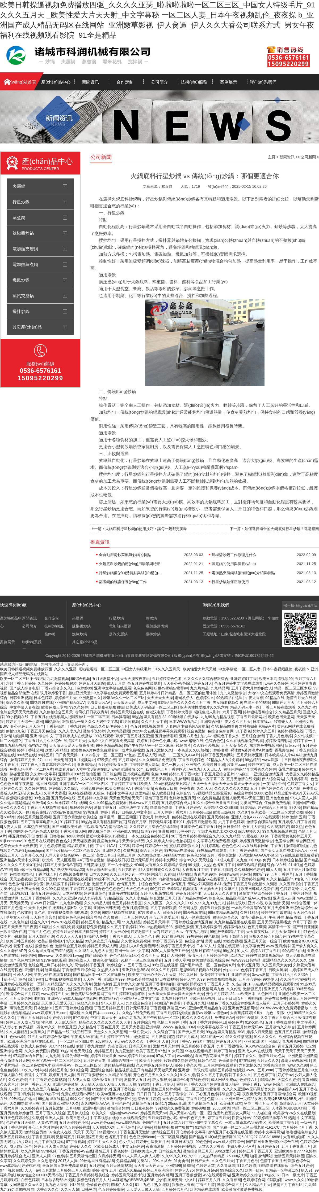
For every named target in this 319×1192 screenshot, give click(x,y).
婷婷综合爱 (34, 884)
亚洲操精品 (86, 764)
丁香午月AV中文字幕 (112, 846)
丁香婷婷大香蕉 (179, 712)
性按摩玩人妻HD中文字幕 (70, 908)
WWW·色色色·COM (179, 1027)
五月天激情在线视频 (243, 779)
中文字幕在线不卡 (212, 1027)
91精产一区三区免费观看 (141, 960)
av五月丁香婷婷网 (36, 898)
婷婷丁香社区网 (30, 750)
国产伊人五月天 (191, 1032)
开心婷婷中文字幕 (191, 1132)
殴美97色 (148, 831)
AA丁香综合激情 (139, 788)
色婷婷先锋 (289, 889)
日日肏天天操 (66, 755)
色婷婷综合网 (254, 1180)
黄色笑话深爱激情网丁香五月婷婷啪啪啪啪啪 (108, 994)
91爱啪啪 (212, 1089)
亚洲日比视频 (182, 1141)
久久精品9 (86, 1027)
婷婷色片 (235, 1022)
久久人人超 (70, 1189)
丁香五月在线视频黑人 (49, 717)
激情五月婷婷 (103, 884)
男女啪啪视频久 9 (227, 702)
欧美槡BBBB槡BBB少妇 (283, 1099)
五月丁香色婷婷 (13, 1127)
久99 (201, 979)
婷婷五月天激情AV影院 (62, 865)
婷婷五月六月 (209, 1180)
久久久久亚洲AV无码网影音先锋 (249, 1089)
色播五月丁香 (224, 865)
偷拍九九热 (37, 745)
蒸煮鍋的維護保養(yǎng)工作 (123, 582)
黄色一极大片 (172, 764)
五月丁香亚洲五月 (296, 1146)
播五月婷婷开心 (21, 836)
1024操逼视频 (172, 936)
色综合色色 (214, 741)
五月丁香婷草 (282, 874)
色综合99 (183, 793)
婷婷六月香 (61, 1017)
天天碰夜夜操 (84, 841)
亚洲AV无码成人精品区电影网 (72, 998)
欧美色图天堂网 (54, 707)
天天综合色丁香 (146, 936)
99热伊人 (270, 979)
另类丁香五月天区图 (260, 1103)
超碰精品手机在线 (119, 1065)
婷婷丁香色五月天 (36, 1084)
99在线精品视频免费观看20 (275, 984)
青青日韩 (309, 1079)
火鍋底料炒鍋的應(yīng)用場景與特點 (130, 564)
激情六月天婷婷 (166, 1046)
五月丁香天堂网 (177, 960)
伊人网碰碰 (176, 955)
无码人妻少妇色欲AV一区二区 (69, 855)
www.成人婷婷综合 (228, 1141)
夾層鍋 (18, 186)
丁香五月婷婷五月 (109, 1008)
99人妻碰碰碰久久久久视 (159, 869)
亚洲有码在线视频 (123, 893)
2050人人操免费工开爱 (170, 951)
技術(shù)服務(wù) (194, 85)
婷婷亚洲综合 (95, 893)
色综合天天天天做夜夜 (18, 712)
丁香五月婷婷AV (188, 807)
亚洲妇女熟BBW (135, 970)
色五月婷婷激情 (135, 908)
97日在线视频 (166, 979)
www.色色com (102, 1122)
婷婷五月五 (67, 1027)
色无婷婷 (144, 1127)
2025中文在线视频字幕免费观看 (158, 731)
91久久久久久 (265, 1036)
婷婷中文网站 (166, 860)
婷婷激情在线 (234, 927)
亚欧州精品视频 (203, 998)
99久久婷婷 (79, 707)
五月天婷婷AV (135, 917)
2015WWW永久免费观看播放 (284, 1008)
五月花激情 (54, 1108)
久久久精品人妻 (97, 903)
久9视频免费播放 (73, 874)
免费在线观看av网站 (78, 1094)
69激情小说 (101, 1089)
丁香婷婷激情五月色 (292, 1070)
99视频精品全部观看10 (212, 793)
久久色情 (293, 788)
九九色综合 (19, 922)
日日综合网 (111, 774)
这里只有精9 (46, 783)
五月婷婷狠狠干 (208, 927)
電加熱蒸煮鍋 (25, 264)
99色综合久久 (231, 1170)
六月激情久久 (250, 1065)
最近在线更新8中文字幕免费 (240, 946)
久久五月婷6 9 (121, 874)
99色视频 (211, 936)
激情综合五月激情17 (149, 1103)
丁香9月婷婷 (23, 1094)
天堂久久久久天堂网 (110, 1032)
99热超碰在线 (41, 702)
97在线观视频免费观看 (299, 855)
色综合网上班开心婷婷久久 (50, 965)
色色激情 (15, 884)
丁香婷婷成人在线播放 (74, 736)
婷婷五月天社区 (229, 1041)
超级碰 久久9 (80, 1013)
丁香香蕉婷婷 (43, 1137)
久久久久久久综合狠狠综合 (206, 678)
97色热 (130, 755)
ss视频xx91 (108, 1132)
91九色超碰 (247, 1165)
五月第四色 (127, 869)
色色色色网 (142, 688)
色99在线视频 (79, 793)
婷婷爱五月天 (65, 698)
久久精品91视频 (118, 1075)
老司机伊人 (184, 698)
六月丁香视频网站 (49, 1141)
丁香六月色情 (300, 893)
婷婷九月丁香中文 (184, 774)
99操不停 (102, 879)
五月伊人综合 (78, 1113)
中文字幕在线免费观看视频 (115, 693)
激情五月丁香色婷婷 (111, 1151)
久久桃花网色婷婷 (249, 869)
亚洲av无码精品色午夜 (207, 1008)
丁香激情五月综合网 (78, 970)
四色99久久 (46, 1027)
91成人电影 (224, 860)
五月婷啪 (96, 1165)
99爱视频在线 (194, 912)
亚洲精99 (173, 1165)
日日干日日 (226, 998)
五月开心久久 (32, 855)
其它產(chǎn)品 (27, 327)
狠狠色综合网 (299, 1161)
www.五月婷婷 (277, 946)
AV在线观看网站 (216, 1175)
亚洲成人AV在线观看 (255, 1051)
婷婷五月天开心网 (114, 931)
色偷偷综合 (228, 1060)
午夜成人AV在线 (84, 1036)
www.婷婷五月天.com (136, 1056)
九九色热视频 (71, 903)
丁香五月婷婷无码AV (246, 1027)
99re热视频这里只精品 (172, 783)
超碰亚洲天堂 (79, 693)
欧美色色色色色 (71, 917)
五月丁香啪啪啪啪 (160, 984)
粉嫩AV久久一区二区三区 (124, 698)
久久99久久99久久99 (179, 1156)
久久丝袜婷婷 (58, 803)
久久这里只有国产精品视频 (50, 951)
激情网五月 (65, 1137)
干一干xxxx (123, 989)
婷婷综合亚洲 (156, 846)
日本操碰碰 (120, 717)
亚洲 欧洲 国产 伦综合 (262, 1041)
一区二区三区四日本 (76, 1041)
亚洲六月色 (188, 736)
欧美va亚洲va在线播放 (116, 1094)
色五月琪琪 (256, 927)
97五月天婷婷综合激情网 (48, 1036)
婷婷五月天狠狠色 (214, 908)
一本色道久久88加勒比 (193, 750)
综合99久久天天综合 (196, 860)
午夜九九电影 (197, 931)
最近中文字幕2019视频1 (106, 836)
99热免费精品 (208, 798)
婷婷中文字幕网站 (269, 1132)
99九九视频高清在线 (279, 831)
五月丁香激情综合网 (279, 1094)
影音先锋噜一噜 (75, 1056)
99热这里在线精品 (53, 1099)
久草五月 (231, 889)
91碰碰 (45, 927)
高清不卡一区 (279, 927)
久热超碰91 (241, 984)
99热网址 (52, 721)
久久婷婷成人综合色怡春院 (168, 841)
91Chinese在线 (61, 1046)
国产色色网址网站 (24, 960)
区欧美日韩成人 (107, 1146)
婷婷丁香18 (110, 812)
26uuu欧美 (263, 793)
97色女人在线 (60, 1132)
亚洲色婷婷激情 (65, 1084)
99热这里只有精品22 (149, 717)
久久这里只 (9, 1084)
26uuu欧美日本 (243, 994)
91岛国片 (183, 745)
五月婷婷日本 (94, 1060)
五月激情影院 (163, 1036)
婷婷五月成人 (187, 1036)
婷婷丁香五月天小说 (177, 946)
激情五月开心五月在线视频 (230, 1132)
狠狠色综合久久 (225, 917)
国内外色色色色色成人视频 (35, 831)
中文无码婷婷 (133, 1146)
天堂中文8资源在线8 (93, 769)
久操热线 (130, 850)
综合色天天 (150, 884)
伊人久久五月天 (238, 721)
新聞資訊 (90, 82)
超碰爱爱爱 (19, 774)
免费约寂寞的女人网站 (231, 1113)
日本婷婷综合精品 (287, 860)
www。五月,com (259, 1070)
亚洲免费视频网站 (243, 1008)
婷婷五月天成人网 (102, 946)
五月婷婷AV (149, 693)
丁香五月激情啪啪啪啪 (289, 846)
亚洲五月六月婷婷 (279, 989)
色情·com (215, 1099)
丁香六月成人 (120, 936)
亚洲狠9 (184, 1070)
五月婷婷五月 (268, 1146)
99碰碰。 (244, 774)
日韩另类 (88, 1189)
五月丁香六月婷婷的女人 (251, 688)
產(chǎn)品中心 (55, 82)
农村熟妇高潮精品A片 (257, 726)
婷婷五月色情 (11, 908)
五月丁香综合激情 (222, 855)
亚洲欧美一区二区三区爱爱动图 (277, 812)
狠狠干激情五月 (234, 936)
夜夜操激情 (155, 1146)
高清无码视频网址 (296, 1060)
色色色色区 (231, 846)
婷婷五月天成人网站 (50, 1146)
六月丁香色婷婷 (231, 822)
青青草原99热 (205, 874)
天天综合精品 (133, 841)
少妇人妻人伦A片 (240, 1146)
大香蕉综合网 (274, 1065)
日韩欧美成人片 (144, 1151)
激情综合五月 (290, 1103)
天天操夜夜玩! (258, 931)
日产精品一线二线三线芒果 (69, 1032)
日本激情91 (43, 1008)
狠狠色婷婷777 (235, 769)
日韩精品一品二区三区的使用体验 (189, 693)
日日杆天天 (200, 1161)
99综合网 (28, 955)
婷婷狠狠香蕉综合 (258, 712)
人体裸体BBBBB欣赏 (288, 1108)
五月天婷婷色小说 (163, 1118)
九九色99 (244, 860)
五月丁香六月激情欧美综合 (75, 817)
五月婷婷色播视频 (181, 1146)
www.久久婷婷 (276, 683)
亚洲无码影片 (142, 860)
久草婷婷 (44, 683)
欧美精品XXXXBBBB (221, 807)
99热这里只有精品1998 (225, 1032)
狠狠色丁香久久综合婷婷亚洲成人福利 (239, 1003)
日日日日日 (145, 1094)
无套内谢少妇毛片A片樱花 (187, 726)
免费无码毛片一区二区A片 (31, 769)
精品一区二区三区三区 (250, 1108)
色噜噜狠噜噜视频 (221, 979)
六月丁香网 (232, 712)
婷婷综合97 (116, 965)
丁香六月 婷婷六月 (154, 817)
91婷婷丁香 (69, 822)
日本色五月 (103, 989)
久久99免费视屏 (54, 889)
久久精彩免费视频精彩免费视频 (79, 927)
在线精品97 (108, 998)
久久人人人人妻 (69, 936)
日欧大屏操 (277, 970)
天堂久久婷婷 (289, 1079)
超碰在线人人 (79, 960)
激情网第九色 (213, 989)
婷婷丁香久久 (245, 1056)
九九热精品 (199, 688)
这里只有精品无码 (206, 951)
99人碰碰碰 (261, 1113)
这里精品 (142, 793)
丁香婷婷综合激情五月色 (191, 922)
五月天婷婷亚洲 (250, 755)
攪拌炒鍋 (21, 311)
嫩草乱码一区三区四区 (118, 817)
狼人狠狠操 (161, 1079)
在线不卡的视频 (257, 702)
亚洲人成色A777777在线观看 (255, 817)
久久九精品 (231, 836)
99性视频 (49, 1151)
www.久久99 (297, 1065)
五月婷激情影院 (231, 1070)
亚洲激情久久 (90, 698)
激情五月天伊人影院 (151, 989)
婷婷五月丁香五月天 (255, 1151)
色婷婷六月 (249, 1079)
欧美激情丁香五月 (283, 1122)
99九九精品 (131, 922)
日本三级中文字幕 (133, 807)
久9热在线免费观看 (138, 1013)
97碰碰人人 (283, 721)
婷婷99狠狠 (201, 1108)
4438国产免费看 (167, 1003)
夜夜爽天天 (251, 1094)
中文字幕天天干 (103, 1017)
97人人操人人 (112, 1003)
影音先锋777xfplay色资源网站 (56, 812)
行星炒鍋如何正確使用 (230, 582)
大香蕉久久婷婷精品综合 (165, 865)
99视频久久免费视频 (173, 1108)
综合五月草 (137, 822)
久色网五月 (267, 994)
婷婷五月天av (172, 931)
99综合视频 (80, 678)
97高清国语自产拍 (28, 1056)
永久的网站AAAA (95, 1103)
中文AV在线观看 (90, 779)
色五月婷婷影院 (111, 1189)
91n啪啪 (295, 865)
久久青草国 (226, 1165)
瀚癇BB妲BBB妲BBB (28, 779)
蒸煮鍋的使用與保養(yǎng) (234, 564)
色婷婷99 (84, 688)
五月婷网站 (127, 760)
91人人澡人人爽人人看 (141, 1156)
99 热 (264, 836)
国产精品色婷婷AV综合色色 (201, 898)
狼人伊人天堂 (79, 1079)
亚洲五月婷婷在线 (15, 1137)
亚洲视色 (193, 764)
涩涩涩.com (236, 764)
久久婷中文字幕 (43, 774)
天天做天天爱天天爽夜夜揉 (71, 745)
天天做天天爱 (124, 702)
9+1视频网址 (84, 760)
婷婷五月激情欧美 (201, 822)
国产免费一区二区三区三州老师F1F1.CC (246, 1127)
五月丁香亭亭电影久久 (39, 822)
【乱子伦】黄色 (13, 979)
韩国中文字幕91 (119, 793)
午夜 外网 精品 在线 (284, 917)
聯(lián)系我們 (263, 82)
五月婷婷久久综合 (24, 1003)
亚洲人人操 (54, 1118)
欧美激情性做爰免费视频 (241, 1189)
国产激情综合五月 (202, 1103)
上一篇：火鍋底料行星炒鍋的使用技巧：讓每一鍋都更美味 (138, 529)
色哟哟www (228, 874)
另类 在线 (213, 941)
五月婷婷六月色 (175, 1189)
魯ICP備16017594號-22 (254, 655)
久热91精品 (249, 912)
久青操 (169, 874)
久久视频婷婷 (278, 826)
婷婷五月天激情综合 (256, 841)
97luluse (44, 760)
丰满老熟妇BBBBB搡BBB (133, 1180)
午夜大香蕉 (254, 698)
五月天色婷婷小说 (15, 1118)
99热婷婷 (194, 936)
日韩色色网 (207, 1060)
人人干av (32, 1170)
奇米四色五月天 (192, 1118)
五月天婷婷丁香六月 (170, 812)
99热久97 (272, 1175)
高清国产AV (177, 1008)
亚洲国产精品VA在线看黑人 (205, 879)
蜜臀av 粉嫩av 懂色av (210, 1013)
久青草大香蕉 (55, 793)
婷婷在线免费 (276, 998)
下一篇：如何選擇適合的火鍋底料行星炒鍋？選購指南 (274, 529)
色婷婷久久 (205, 698)
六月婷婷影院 (297, 779)
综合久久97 (39, 922)
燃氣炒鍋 (21, 280)
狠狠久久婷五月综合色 (267, 936)
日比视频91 (19, 893)
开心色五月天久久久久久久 (155, 1075)
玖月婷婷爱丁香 (53, 693)
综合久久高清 (17, 702)
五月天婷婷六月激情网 (170, 779)
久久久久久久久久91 (231, 788)
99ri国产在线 (203, 1041)
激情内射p (102, 984)
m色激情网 (141, 1036)
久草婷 (37, 1118)
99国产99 (260, 874)
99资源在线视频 (165, 965)
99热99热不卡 (47, 1094)
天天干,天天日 (85, 1132)
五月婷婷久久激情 (128, 984)
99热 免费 (262, 860)
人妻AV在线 (47, 1122)
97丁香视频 (75, 1141)
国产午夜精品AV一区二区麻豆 (149, 745)
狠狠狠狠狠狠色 (19, 798)
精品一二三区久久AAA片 (178, 755)
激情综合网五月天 (198, 1151)
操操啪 (188, 1165)
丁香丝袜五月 (46, 874)
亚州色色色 (120, 1103)
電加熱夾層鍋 (25, 248)
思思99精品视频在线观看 (200, 970)
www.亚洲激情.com (128, 769)
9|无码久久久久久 (129, 1041)
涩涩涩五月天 (75, 741)
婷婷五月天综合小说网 (24, 721)
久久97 (243, 812)
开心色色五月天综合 (27, 726)
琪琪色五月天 (21, 1008)
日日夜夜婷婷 (142, 1108)
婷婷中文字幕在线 (276, 912)
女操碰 (41, 836)
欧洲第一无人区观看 (58, 860)
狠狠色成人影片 (207, 712)
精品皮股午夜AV (287, 793)
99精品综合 (114, 898)
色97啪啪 (24, 912)
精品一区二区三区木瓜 (292, 688)
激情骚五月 (252, 989)
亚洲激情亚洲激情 (302, 1056)
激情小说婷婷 (94, 731)
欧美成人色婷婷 (34, 1046)
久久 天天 (204, 788)
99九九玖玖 (188, 974)
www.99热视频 (128, 1122)
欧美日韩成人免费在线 (259, 889)
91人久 (243, 951)
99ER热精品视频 (251, 865)
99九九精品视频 (13, 745)
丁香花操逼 (55, 726)
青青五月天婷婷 (291, 1046)
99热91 (229, 951)
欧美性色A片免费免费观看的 (95, 750)
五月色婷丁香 (264, 1075)
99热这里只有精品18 (96, 1161)
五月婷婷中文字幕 (92, 798)
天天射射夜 (62, 760)
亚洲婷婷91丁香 (243, 678)
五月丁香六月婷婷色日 (207, 1022)
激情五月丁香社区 (288, 1184)
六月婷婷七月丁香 (297, 1127)
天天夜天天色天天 (149, 1165)
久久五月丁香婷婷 (122, 927)
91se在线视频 (117, 779)
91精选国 (203, 1127)
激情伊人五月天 (137, 1079)
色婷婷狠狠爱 (65, 683)
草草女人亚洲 (17, 917)
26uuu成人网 (237, 1156)
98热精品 (252, 760)
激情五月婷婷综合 (45, 893)
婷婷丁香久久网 (188, 1065)
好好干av (285, 1075)
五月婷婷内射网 (160, 1175)
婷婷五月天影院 (92, 683)
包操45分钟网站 (140, 979)
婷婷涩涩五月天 (90, 1137)
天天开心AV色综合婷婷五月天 (187, 683)
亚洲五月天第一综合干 (262, 941)
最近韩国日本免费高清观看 (64, 1165)
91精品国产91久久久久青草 (69, 984)
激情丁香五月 (156, 798)
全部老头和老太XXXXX (217, 831)
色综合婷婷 (242, 793)
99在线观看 (104, 736)
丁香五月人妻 (218, 984)
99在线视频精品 (198, 1051)
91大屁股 (175, 1051)
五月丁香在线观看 (280, 1022)
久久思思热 (46, 1161)
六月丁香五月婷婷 (21, 683)
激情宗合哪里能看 (261, 822)
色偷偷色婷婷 (97, 1184)
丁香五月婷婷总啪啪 (173, 1013)
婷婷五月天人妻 (62, 1075)
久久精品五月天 (288, 712)
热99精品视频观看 (182, 889)
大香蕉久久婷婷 (263, 769)
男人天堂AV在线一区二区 (190, 1113)
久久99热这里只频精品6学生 (160, 855)
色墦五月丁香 (116, 1137)
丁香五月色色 (39, 931)
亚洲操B (65, 774)
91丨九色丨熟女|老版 (152, 1184)
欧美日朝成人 (77, 1118)
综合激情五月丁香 (107, 1079)
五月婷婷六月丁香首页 (296, 822)
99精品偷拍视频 (87, 774)
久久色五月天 (223, 1161)
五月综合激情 (253, 736)
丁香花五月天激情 (135, 1132)
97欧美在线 (106, 760)
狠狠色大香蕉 (183, 1184)
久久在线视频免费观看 (244, 741)
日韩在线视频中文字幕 (35, 989)
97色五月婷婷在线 (75, 1127)
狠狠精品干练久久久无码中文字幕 (90, 721)
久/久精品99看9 (224, 726)
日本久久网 (98, 874)
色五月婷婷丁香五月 (198, 1046)
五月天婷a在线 (63, 798)
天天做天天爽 (165, 1070)
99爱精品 (248, 807)
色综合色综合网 (221, 731)
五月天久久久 (268, 1060)
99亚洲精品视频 (109, 745)
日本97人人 (205, 946)
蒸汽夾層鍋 (23, 295)
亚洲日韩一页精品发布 (243, 1099)
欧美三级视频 (224, 812)
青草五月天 (140, 779)
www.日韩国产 (45, 903)
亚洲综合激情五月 (268, 774)
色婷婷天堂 (205, 1165)
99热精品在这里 (229, 698)
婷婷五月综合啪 (188, 893)
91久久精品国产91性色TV (287, 879)
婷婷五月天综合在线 (127, 712)
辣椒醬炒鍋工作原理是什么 (234, 555)
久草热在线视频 (37, 826)
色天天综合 (83, 1051)
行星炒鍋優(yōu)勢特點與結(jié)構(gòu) (131, 573)
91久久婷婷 (189, 1075)
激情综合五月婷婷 (70, 946)
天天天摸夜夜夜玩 (135, 678)
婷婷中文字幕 (259, 764)
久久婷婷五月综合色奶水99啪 (153, 826)
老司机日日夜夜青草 (91, 712)
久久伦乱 (233, 989)
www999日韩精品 (246, 960)
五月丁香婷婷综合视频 (73, 1008)
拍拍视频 (161, 1127)
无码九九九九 (129, 1017)
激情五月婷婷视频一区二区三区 (177, 1089)
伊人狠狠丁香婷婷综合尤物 (68, 884)
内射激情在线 (169, 879)
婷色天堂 (187, 979)
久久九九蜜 (306, 707)
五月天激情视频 (119, 1165)
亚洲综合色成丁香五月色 (200, 826)
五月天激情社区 (83, 1156)
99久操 (295, 807)
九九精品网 (220, 688)
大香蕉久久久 (47, 1189)
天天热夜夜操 (21, 879)
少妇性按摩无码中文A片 (176, 1180)
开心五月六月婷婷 (43, 1127)
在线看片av (64, 769)
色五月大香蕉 (253, 826)
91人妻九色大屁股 (75, 1089)
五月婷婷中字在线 (114, 1036)
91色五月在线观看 (39, 841)
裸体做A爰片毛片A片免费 (251, 750)
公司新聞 (308, 157)
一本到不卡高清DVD (248, 908)
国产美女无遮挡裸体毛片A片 (284, 850)
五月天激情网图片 (286, 931)
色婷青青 (186, 788)
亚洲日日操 (33, 970)
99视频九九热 (199, 865)
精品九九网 (111, 922)
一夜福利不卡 (274, 783)
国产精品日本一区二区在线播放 (99, 974)
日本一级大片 (293, 1175)
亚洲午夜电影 (93, 1108)
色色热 (245, 874)
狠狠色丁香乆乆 (226, 736)
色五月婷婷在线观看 (144, 683)
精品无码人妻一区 (245, 707)
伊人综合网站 (273, 779)
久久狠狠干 (112, 917)
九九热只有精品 (174, 998)
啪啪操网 (20, 736)
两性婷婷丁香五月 (89, 965)
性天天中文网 (35, 908)
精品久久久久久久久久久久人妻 (105, 1022)
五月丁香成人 (139, 965)
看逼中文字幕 (35, 1075)
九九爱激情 (124, 1051)
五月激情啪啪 (166, 736)
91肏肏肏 (181, 1161)
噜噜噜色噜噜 (161, 807)
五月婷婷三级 (200, 812)
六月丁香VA (181, 1041)
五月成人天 (146, 755)
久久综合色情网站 (295, 979)
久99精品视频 (118, 731)
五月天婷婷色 (218, 817)
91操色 (98, 793)
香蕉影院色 (284, 750)
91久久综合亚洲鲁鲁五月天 (215, 803)
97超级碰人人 (149, 912)
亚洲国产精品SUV (70, 702)
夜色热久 (63, 841)
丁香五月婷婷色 (191, 760)
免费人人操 (9, 1089)
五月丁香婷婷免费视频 (47, 1079)
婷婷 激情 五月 (294, 817)
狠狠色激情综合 (106, 960)
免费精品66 (125, 1161)
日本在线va (262, 721)
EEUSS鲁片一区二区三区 (100, 755)
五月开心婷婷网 (286, 1003)
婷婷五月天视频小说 (128, 1175)
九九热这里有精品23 (67, 869)
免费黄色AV (224, 1017)
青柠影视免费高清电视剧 (67, 912)
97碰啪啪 (275, 1180)
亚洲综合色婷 (101, 1070)
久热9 (95, 912)
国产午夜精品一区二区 (161, 1017)
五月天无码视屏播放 (274, 922)
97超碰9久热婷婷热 (179, 1060)
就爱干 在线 (23, 946)
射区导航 (76, 1184)
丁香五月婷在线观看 (279, 707)
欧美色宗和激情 (62, 779)
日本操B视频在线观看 (63, 979)
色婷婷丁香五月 (254, 970)
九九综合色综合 (139, 1003)
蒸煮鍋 (18, 217)
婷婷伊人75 (184, 1170)
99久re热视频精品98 (156, 927)
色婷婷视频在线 (290, 731)
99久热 (297, 826)
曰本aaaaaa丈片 (106, 1013)
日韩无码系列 (160, 822)
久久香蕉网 (232, 1180)
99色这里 (41, 798)
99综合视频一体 (304, 903)
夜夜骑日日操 (166, 788)
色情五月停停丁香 (172, 1022)
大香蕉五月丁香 (195, 869)
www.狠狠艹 (272, 760)
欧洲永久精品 (130, 1170)
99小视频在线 (17, 717)
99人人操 (273, 869)
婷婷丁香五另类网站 (217, 755)
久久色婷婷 (17, 1079)
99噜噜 (144, 1084)
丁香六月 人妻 (157, 1041)
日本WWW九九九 (183, 721)
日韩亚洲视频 (21, 698)
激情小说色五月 (254, 917)
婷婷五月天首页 (103, 1056)
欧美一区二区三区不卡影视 (22, 678)
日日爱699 (231, 826)
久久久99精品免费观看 (158, 760)
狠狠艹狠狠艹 (182, 1127)
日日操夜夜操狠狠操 (107, 707)
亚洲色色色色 (277, 798)
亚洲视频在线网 (136, 774)
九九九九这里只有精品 (39, 1089)
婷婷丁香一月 (304, 741)
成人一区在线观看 (196, 917)
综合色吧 (35, 979)
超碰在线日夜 (118, 860)
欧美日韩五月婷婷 (21, 941)
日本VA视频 (72, 893)
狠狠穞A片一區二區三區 (89, 717)
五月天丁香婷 (45, 879)
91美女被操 (114, 788)
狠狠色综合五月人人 (93, 1180)
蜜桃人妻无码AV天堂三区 (243, 798)
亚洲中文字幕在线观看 (112, 688)
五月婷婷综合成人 (176, 803)
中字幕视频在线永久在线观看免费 (118, 1118)
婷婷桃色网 (31, 1165)
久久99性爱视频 (206, 745)
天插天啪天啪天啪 (101, 869)
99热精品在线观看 (211, 850)
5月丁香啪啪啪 (250, 998)
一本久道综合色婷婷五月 (148, 836)
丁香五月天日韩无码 (34, 1017)
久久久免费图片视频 (41, 1051)
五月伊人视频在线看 (156, 893)
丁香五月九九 (194, 1003)
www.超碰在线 (191, 741)
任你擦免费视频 (277, 803)
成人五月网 (116, 683)
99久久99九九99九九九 (206, 903)
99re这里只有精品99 (31, 869)
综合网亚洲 (305, 841)
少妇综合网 (79, 1070)
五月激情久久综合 (280, 1027)
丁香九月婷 (75, 726)
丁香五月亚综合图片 (217, 774)
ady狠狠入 (104, 1041)
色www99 (18, 1036)
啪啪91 (178, 822)
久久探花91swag (69, 955)
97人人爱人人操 (303, 798)
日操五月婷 (171, 912)
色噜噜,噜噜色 (21, 874)
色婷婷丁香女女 (300, 783)
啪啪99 (39, 998)
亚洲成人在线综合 (300, 1084)
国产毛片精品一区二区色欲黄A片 (73, 850)
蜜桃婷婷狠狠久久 (184, 846)
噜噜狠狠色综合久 (301, 1132)
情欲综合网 (118, 826)
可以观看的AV (95, 826)
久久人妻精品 (136, 898)
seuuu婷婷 (75, 836)
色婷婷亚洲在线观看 (188, 817)
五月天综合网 (21, 998)
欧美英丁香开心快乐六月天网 (152, 974)
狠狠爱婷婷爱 (81, 807)
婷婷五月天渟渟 (156, 922)
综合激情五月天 (163, 898)
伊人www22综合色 (260, 1046)
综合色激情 (196, 731)
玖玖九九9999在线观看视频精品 (256, 955)
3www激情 (261, 974)
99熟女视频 (232, 941)
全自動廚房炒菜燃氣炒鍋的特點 (125, 555)
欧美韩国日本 (231, 1103)
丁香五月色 (195, 1099)
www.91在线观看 (65, 922)
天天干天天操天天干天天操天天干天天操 (227, 783)
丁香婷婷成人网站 (144, 764)
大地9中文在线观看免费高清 (271, 693)
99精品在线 (274, 698)
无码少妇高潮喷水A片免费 (209, 884)
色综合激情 (193, 941)
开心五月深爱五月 (164, 917)
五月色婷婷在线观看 (220, 1065)
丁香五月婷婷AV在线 (75, 1151)
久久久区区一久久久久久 (164, 903)
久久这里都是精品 (15, 803)
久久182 (81, 951)
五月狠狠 (73, 1108)
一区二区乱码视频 (172, 1137)
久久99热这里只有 (25, 1103)
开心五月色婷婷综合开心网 (218, 1094)
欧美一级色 (254, 1170)
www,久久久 (295, 1180)
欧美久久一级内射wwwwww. (115, 1113)
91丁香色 (243, 731)
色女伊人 (126, 1141)
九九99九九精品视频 (217, 717)
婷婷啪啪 (220, 750)
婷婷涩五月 (103, 1051)
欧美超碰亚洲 (214, 764)
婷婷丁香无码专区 (167, 941)
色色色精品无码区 (124, 955)
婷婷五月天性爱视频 (34, 817)
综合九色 (63, 989)
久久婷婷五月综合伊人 (154, 1065)
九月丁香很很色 (230, 1046)
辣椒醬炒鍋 (23, 233)
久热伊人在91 (108, 970)
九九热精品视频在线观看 (234, 922)
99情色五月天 (283, 702)
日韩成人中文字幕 (136, 812)
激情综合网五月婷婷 (22, 994)
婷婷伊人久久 (80, 1146)
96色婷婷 (158, 889)
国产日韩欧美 (96, 955)
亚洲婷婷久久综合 (247, 1175)
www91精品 (10, 1165)
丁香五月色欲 (247, 1161)
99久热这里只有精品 (102, 941)
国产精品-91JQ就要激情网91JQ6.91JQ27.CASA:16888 (235, 1137)
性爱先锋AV (241, 1118)
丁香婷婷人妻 (81, 889)
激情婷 (182, 984)
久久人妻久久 (69, 731)
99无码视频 (188, 908)
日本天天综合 (140, 1046)
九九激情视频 (58, 678)
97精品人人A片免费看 (225, 760)
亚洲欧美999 (113, 979)
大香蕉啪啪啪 (294, 1137)
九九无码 (52, 1056)
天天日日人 (212, 769)
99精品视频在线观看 (75, 879)
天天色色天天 (137, 889)
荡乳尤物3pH (289, 769)
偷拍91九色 (15, 731)
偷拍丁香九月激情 (91, 1046)
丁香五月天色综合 (42, 731)
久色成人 (34, 793)
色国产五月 (151, 1122)
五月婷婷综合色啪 (167, 678)
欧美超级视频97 (50, 941)
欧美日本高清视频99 (276, 678)
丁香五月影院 (221, 869)
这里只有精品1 (57, 750)
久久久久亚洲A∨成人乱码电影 (77, 898)
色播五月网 (126, 855)
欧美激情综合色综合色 (210, 960)
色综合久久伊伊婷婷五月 (107, 726)
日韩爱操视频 (94, 865)
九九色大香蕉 (101, 951)
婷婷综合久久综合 (63, 788)
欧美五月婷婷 (150, 1060)
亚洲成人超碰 (284, 898)
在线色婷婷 (199, 1079)
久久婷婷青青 (32, 1108)
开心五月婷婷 (217, 994)
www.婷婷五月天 (55, 994)
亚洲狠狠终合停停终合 (176, 831)
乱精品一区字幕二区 (207, 779)
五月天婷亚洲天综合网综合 (289, 908)
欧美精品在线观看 (205, 1189)
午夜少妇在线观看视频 (52, 974)
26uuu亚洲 (177, 1103)
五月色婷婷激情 (52, 846)
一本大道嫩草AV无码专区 (246, 1122)
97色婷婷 (60, 1156)
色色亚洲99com (142, 1137)
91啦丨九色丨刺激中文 (273, 1013)
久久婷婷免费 (24, 1161)
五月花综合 (125, 1127)
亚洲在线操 (240, 974)
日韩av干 (292, 745)
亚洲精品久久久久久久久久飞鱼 (288, 960)
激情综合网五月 (230, 1184)
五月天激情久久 (234, 745)
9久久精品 (74, 941)
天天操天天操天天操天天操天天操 (176, 994)
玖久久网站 (30, 1151)
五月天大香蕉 (132, 1027)
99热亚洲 (91, 812)
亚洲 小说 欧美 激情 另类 (268, 903)
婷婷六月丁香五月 (265, 951)
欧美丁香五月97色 (151, 1051)
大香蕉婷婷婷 (241, 1013)
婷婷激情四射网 (278, 741)
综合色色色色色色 (109, 889)
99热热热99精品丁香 (227, 931)
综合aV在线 (276, 865)
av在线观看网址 (255, 846)
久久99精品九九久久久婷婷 (134, 879)
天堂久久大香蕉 (211, 1146)
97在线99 (79, 803)
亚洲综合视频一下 (122, 1060)
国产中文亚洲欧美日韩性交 (113, 1099)
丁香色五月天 (108, 1027)
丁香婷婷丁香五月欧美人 (131, 783)
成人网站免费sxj (224, 1079)
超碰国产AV (287, 1089)
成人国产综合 (21, 1146)
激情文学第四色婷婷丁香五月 (263, 893)
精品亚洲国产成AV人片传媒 (248, 898)
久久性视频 (303, 736)
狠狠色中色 (44, 946)
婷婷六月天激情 (259, 1032)
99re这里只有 (226, 1151)
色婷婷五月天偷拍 (21, 1122)
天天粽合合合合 (43, 917)
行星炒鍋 (21, 201)
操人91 (307, 1170)
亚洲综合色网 (11, 1051)
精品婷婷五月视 (80, 846)
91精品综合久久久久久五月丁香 (184, 702)
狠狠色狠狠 (184, 927)
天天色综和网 (173, 1099)
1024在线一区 (211, 1036)
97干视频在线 (11, 1170)
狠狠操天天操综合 (185, 989)
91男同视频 (129, 721)
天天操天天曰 (21, 903)
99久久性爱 (79, 1099)
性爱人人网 (22, 974)
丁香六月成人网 (73, 831)
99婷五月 (45, 755)
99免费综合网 (99, 831)
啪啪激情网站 (261, 1156)
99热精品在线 (293, 951)
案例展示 (228, 82)
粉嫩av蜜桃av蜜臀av (171, 688)
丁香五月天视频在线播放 (47, 807)
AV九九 (195, 769)
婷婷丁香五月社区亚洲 (134, 736)
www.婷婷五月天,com (50, 1013)
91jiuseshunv (11, 841)
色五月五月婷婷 (287, 1032)
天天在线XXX (103, 1127)
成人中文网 (146, 702)
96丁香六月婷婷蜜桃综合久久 (195, 836)
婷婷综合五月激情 (272, 807)
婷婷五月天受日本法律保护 (74, 931)
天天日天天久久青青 (220, 893)
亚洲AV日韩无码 (106, 908)
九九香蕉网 (291, 1041)
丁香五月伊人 (163, 1084)
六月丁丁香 (302, 922)
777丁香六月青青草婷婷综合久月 (48, 764)
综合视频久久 (249, 831)
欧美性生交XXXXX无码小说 (40, 1175)
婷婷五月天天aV (153, 1113)
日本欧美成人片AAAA (283, 755)
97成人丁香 (165, 1056)
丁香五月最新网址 (251, 717)
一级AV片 (308, 1122)
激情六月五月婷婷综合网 (208, 955)
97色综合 (81, 1017)
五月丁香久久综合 (50, 1113)
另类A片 (143, 1161)
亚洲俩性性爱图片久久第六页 (204, 707)
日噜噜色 (56, 836)
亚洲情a (38, 803)
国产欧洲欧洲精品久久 (60, 1103)
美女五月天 (105, 855)
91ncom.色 (254, 1022)
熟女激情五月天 (13, 965)
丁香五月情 (205, 1184)
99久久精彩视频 (238, 1036)
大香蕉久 (37, 1032)
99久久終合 (162, 1161)
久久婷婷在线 (35, 788)
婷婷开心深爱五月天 (152, 1141)
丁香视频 (157, 1008)
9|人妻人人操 (11, 826)
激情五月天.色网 (272, 1056)
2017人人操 (68, 1161)
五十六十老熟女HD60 (125, 865)
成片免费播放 (132, 750)
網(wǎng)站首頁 (21, 82)
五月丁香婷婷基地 (243, 850)
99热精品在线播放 (179, 850)
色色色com (196, 855)
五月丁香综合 (124, 1089)
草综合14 (180, 1079)
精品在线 (184, 874)
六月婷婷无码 (109, 1156)
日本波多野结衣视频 (58, 1180)
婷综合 (137, 846)
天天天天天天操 (160, 698)
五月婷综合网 (144, 1022)
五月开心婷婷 (249, 979)
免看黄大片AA (99, 702)
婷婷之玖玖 (236, 903)
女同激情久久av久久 (26, 1184)
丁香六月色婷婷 (279, 736)
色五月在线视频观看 (147, 726)
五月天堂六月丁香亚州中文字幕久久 (193, 1122)
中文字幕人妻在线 (24, 707)
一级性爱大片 (140, 1032)
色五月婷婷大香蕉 (127, 903)
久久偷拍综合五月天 (56, 712)
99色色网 (203, 1141)
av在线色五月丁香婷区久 (166, 769)
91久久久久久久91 (197, 1017)
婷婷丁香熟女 (225, 1051)
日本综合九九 (169, 1151)
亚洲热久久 (111, 850)
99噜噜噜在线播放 (183, 717)
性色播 (46, 1022)
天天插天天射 (211, 889)
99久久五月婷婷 (164, 970)
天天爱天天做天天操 (143, 1189)
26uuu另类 (221, 1108)
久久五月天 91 (153, 955)
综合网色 (93, 917)
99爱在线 (250, 836)
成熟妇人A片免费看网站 (139, 946)
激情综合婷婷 (118, 1108)
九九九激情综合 (233, 693)
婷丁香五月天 (219, 1118)
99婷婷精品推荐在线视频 (274, 1118)
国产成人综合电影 (24, 688)
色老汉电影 (155, 712)
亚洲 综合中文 (41, 736)
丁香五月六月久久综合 (43, 741)
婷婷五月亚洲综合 (158, 1170)
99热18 (66, 1051)
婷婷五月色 (90, 922)
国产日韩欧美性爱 (67, 826)
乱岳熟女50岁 (108, 841)
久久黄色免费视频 (136, 941)
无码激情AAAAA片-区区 (258, 855)
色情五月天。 (128, 884)
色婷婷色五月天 (182, 798)
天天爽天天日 (28, 889)
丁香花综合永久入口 (58, 688)
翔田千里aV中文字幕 (132, 951)
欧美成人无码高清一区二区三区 (152, 707)
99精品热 (268, 1079)
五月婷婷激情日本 (113, 764)
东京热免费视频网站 (266, 745)
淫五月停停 (82, 989)
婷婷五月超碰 (207, 1170)
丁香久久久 (242, 1075)
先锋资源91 (117, 1046)
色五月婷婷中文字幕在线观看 (238, 683)
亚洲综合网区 (211, 721)
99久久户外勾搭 (34, 1070)
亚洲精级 (153, 1027)
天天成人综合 (65, 1022)
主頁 (271, 157)
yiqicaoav (230, 970)
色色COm (159, 774)
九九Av (206, 736)
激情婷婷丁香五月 (214, 974)
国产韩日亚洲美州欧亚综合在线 (272, 1141)
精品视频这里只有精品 (133, 1070)
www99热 (185, 1056)
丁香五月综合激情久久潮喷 (255, 884)
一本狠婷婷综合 (149, 874)
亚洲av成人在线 (126, 831)
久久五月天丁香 (154, 721)
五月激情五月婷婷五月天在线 (66, 1170)
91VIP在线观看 (53, 960)
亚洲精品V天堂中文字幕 (20, 860)
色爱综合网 (284, 841)
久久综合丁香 (164, 1032)
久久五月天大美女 (276, 965)
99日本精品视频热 (223, 912)
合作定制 (124, 82)
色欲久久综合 (88, 1003)
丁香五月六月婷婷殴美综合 (87, 1175)
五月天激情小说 (105, 678)
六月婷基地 (210, 846)
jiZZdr (310, 1046)
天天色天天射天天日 (126, 798)
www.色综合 (273, 1084)
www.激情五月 (173, 884)
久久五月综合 (290, 884)
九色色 (39, 912)
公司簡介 (159, 82)
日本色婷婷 (43, 698)
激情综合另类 (35, 1132)
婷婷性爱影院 (247, 1017)
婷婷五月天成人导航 (22, 1022)
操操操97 (197, 984)
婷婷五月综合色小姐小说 (157, 741)
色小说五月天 (248, 965)
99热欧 (143, 1089)
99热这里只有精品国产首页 (103, 822)
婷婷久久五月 (264, 731)
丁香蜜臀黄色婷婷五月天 (291, 836)
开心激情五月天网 (15, 1060)
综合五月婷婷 (151, 850)
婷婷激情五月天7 (145, 931)
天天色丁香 (92, 979)
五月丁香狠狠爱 (163, 908)
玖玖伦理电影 (205, 1070)
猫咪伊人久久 (122, 1184)
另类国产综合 (251, 803)
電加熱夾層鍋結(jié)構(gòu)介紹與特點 (243, 573)
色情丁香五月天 (273, 1161)
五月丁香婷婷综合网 (247, 879)
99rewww (45, 955)
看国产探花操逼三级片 (213, 1056)
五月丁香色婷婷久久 (267, 788)
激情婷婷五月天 (23, 760)
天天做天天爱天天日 (58, 1003)
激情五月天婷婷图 (289, 1156)
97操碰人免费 (95, 936)
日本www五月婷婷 (144, 803)
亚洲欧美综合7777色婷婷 (295, 1151)
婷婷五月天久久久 (102, 1141)
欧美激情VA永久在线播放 (294, 1113)
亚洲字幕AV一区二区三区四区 (84, 783)
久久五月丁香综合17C (175, 1094)
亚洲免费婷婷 (92, 788)
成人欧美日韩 (163, 793)
